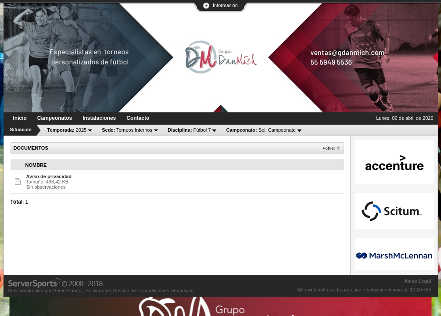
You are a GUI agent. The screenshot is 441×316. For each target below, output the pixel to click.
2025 (67, 130)
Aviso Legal (417, 281)
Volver (329, 148)
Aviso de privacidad (49, 176)
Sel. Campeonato (260, 130)
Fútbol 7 (189, 130)
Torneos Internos (127, 130)
